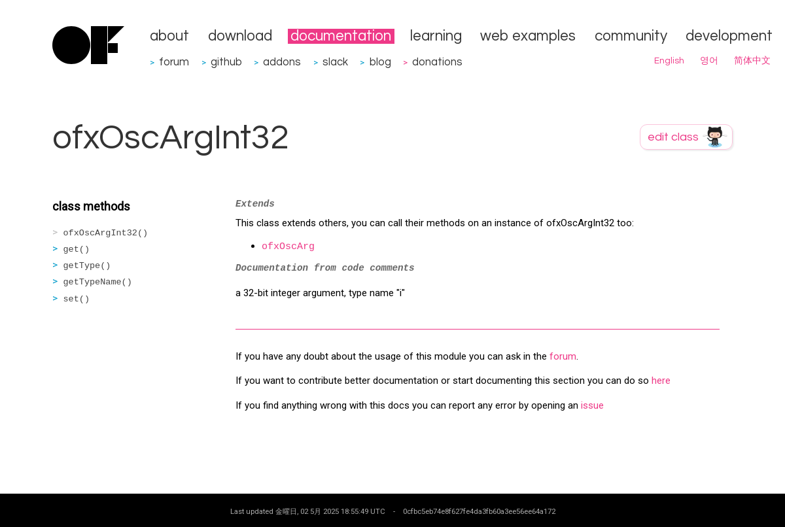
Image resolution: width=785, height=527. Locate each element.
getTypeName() (97, 282)
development (729, 36)
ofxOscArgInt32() (105, 233)
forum (174, 61)
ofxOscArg (288, 246)
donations (437, 61)
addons (282, 61)
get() (76, 249)
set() (76, 299)
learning (436, 36)
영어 (709, 60)
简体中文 (752, 60)
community (631, 36)
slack (335, 61)
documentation (340, 36)
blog (380, 61)
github (226, 61)
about (169, 36)
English (669, 60)
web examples (528, 36)
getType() (87, 266)
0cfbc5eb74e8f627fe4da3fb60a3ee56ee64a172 (479, 511)
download (240, 36)
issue (592, 405)
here (661, 380)
